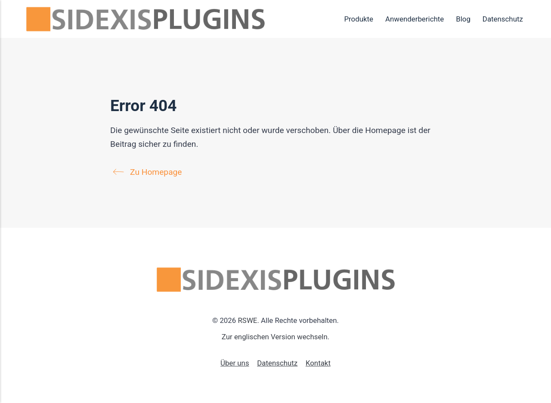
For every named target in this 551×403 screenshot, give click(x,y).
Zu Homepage (149, 172)
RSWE (247, 320)
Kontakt (318, 363)
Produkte (358, 19)
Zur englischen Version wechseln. (275, 336)
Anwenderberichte (414, 19)
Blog (463, 19)
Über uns (234, 363)
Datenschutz (503, 19)
